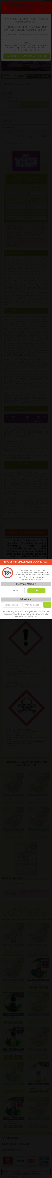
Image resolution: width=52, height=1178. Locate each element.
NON (15, 590)
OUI (36, 590)
